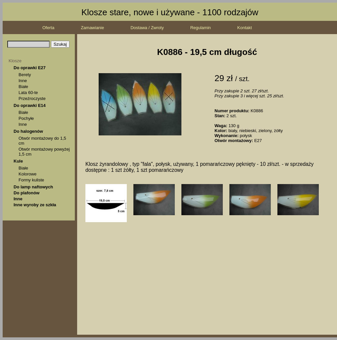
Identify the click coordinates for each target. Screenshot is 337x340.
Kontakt (244, 27)
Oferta (48, 27)
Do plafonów (26, 192)
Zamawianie (92, 27)
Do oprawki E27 (30, 67)
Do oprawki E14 (30, 105)
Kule (18, 161)
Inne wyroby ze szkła (35, 204)
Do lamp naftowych (33, 186)
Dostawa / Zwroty (147, 27)
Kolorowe (27, 173)
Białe (23, 86)
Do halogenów (28, 131)
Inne (23, 80)
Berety (25, 74)
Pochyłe (26, 118)
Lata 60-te (28, 92)
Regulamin (200, 27)
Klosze (15, 60)
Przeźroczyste (32, 98)
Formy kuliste (31, 179)
